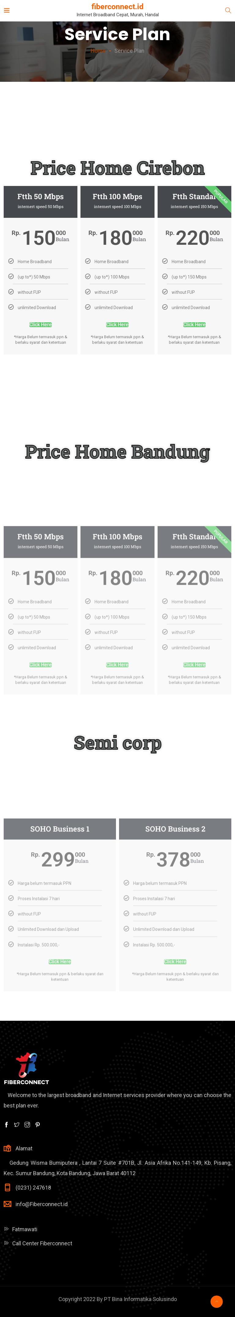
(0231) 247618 (33, 1187)
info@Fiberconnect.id (42, 1204)
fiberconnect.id (117, 6)
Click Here (40, 353)
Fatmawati (24, 1229)
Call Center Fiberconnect (42, 1243)
